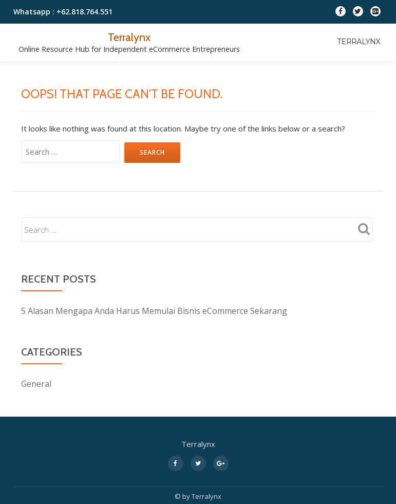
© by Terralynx (198, 496)
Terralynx (129, 37)
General (36, 383)
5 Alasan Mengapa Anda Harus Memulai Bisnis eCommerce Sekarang (154, 310)
